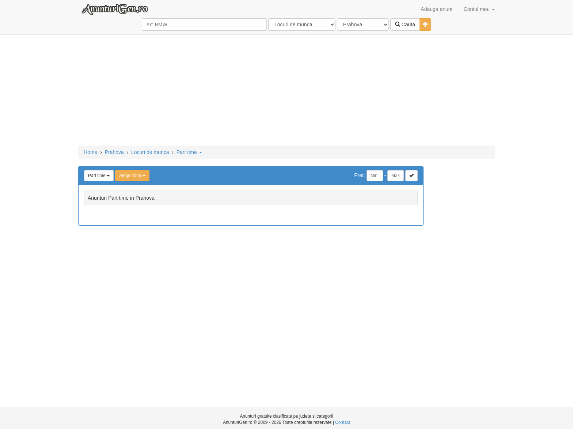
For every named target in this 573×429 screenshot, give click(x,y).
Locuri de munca (150, 152)
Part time (189, 152)
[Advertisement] (286, 90)
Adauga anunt (436, 9)
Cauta (405, 24)
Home (90, 152)
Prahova (114, 152)
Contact (342, 422)
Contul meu (479, 9)
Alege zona (132, 175)
